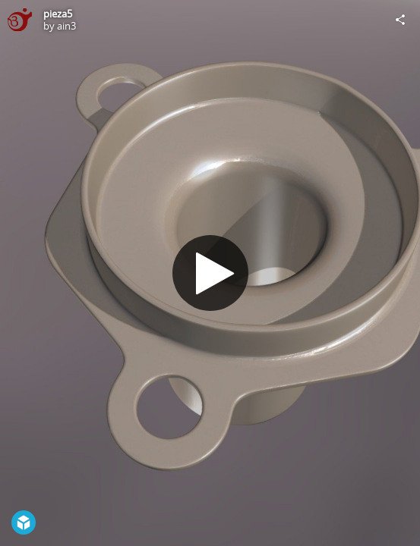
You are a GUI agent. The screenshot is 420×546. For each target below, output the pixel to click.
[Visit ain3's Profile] (20, 20)
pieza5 (57, 13)
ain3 (66, 26)
